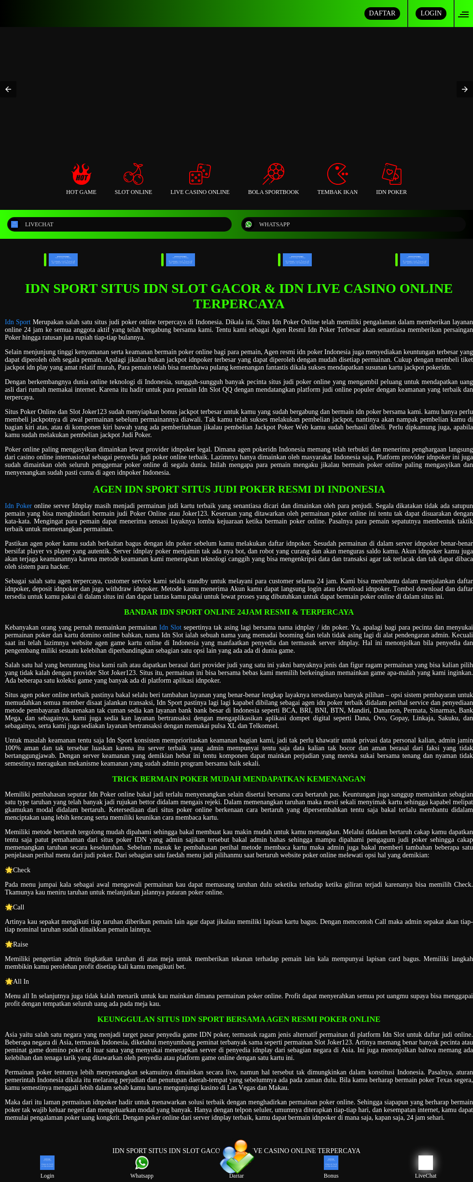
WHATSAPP (266, 224)
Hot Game (81, 179)
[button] (466, 13)
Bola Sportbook (273, 179)
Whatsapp (141, 1167)
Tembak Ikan (338, 179)
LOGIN (431, 13)
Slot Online (133, 179)
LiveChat (426, 1167)
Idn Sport (17, 322)
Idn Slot (170, 627)
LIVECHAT (31, 224)
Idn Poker (391, 179)
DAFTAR (382, 13)
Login (47, 1167)
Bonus (331, 1167)
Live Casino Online (200, 179)
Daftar (237, 1167)
